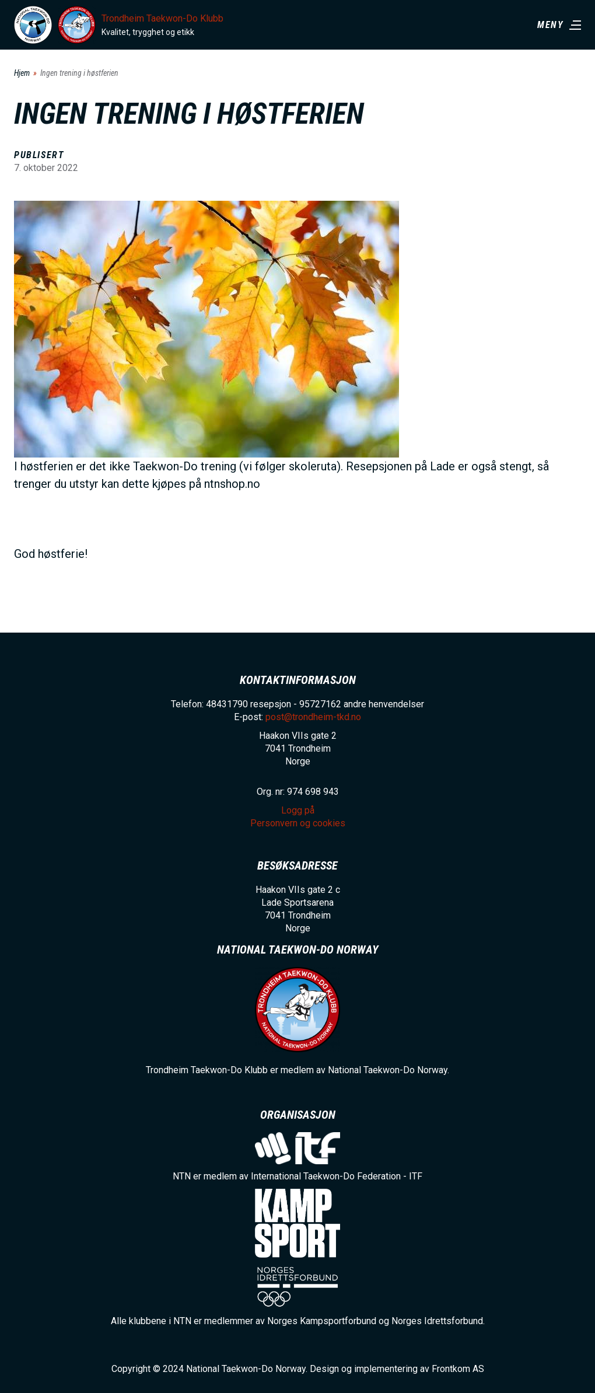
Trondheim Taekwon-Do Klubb (162, 18)
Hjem (22, 73)
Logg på (297, 810)
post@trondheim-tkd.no (313, 716)
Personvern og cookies (297, 823)
